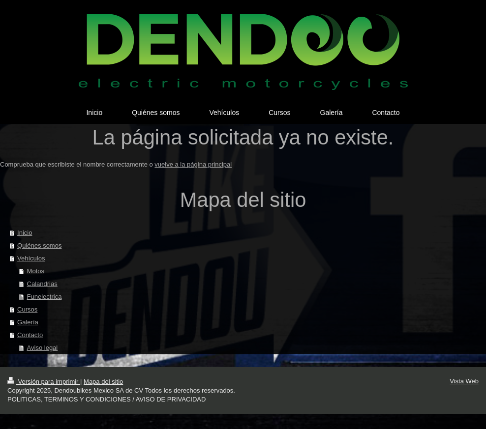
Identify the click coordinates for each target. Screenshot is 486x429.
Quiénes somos (39, 245)
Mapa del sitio (103, 381)
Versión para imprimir (43, 381)
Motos (35, 271)
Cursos (27, 309)
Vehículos (31, 258)
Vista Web (464, 381)
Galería (27, 322)
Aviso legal (42, 347)
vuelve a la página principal (193, 164)
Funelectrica (44, 296)
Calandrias (42, 283)
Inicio (24, 232)
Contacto (30, 335)
